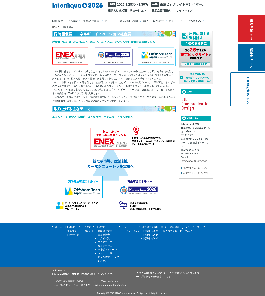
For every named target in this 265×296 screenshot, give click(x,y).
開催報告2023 (150, 238)
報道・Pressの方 (155, 21)
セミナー (111, 21)
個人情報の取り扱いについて (196, 167)
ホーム (58, 226)
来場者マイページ (107, 249)
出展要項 (88, 230)
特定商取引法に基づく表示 (195, 173)
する (260, 29)
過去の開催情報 (131, 21)
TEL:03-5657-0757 (61, 284)
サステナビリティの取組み (186, 21)
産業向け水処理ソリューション (127, 10)
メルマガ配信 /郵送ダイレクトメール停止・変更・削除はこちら (195, 77)
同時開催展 (73, 234)
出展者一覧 (104, 238)
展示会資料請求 (161, 10)
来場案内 (101, 226)
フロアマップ (105, 242)
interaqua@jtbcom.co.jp (194, 160)
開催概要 (59, 21)
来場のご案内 (93, 21)
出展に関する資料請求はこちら (155, 276)
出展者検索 (104, 234)
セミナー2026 (131, 230)
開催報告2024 (150, 234)
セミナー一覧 (105, 253)
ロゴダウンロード (172, 230)
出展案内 (74, 21)
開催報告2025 (150, 230)
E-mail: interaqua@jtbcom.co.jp (109, 284)
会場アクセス (105, 245)
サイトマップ (184, 10)
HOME (55, 27)
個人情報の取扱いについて (152, 272)
